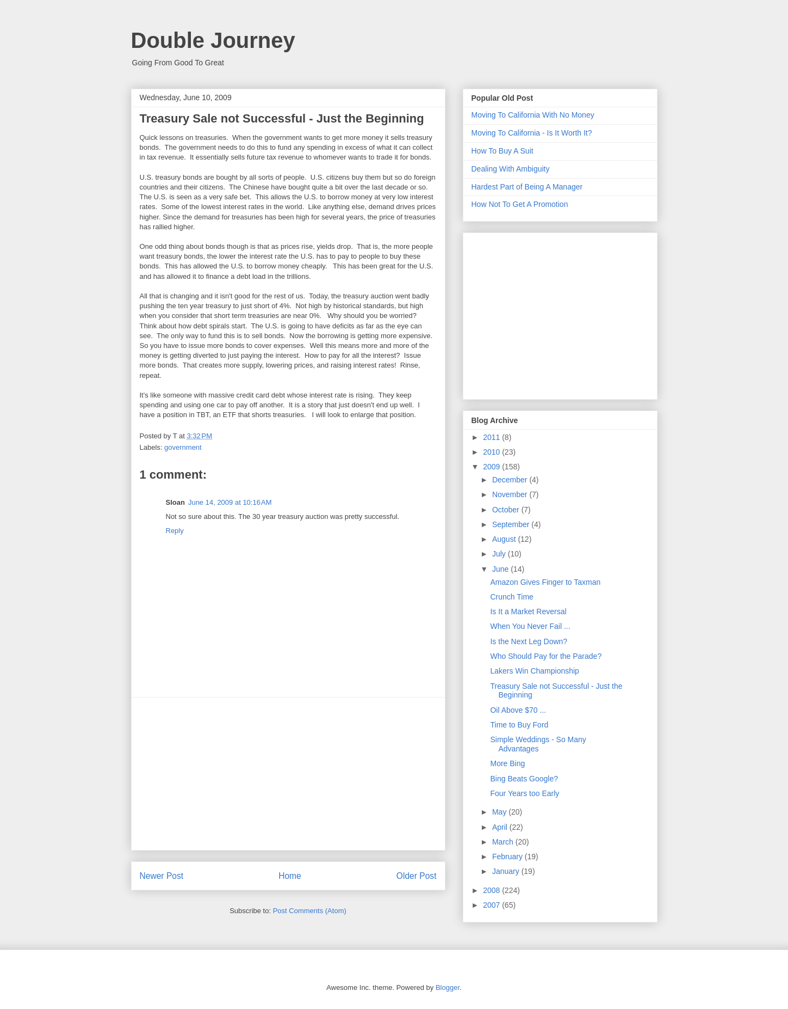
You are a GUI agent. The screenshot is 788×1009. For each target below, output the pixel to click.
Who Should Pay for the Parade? (545, 656)
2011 (492, 437)
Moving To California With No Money (532, 115)
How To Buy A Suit (502, 150)
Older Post (416, 875)
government (183, 447)
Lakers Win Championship (534, 670)
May (500, 812)
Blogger (448, 987)
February (508, 856)
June (501, 569)
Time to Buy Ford (519, 724)
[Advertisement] (288, 774)
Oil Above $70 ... (518, 710)
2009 (492, 466)
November (510, 494)
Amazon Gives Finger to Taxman (545, 582)
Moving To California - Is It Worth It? (531, 133)
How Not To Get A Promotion (519, 204)
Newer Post (162, 875)
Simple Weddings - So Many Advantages (538, 744)
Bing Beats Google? (524, 778)
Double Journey (213, 40)
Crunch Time (511, 596)
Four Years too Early (524, 793)
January (507, 871)
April (501, 827)
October (507, 509)
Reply (175, 531)
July (500, 553)
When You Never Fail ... (530, 626)
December (510, 479)
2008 (492, 890)
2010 (492, 452)
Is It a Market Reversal (528, 611)
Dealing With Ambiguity (510, 168)
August (505, 539)
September (511, 524)
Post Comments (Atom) (309, 911)
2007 (492, 905)
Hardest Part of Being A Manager (527, 186)
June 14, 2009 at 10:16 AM (230, 502)
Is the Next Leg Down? (528, 641)
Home (289, 875)
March (504, 841)
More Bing (507, 763)
